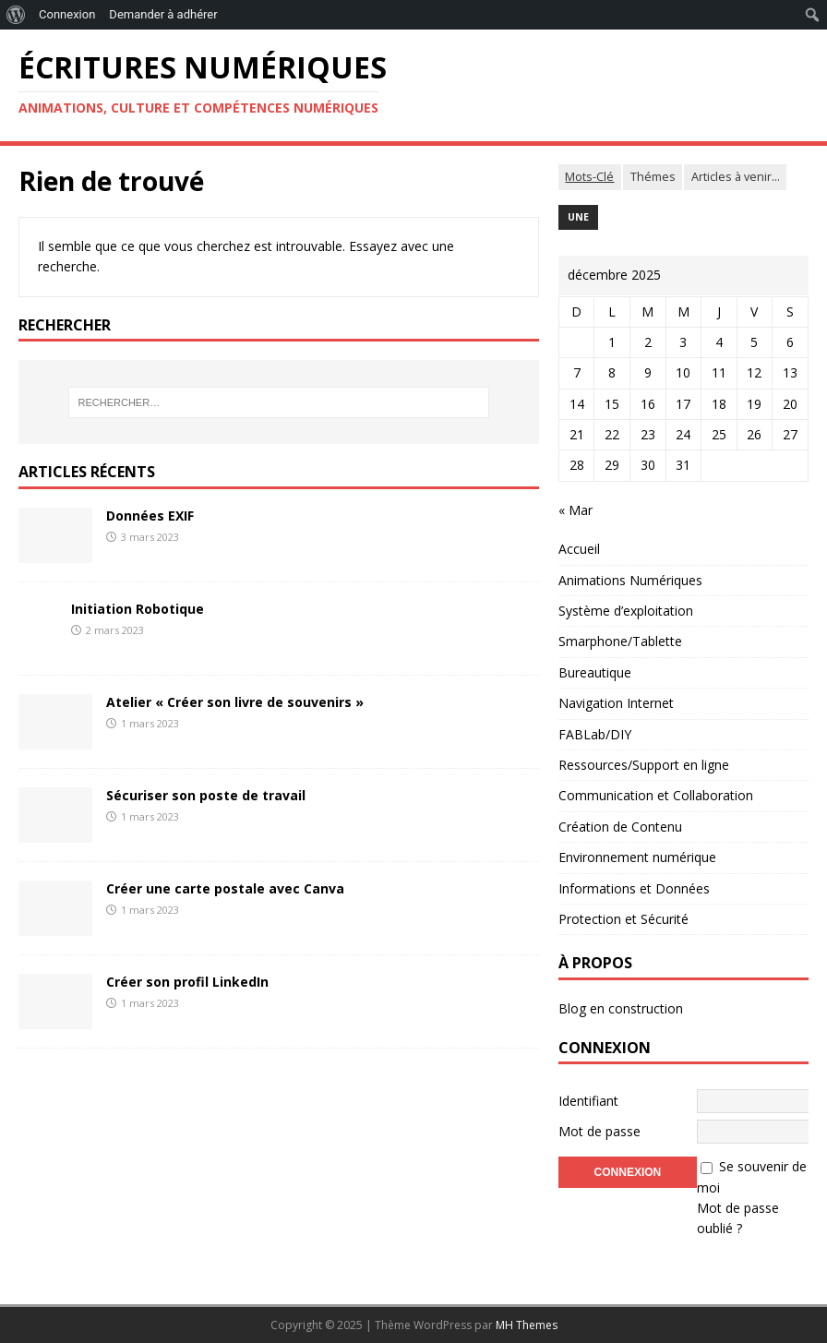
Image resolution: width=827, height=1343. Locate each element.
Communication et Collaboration (655, 795)
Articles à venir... (735, 177)
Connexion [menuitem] (67, 14)
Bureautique (594, 672)
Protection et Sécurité (623, 919)
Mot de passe (599, 1131)
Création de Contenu (620, 826)
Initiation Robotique (137, 609)
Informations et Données (634, 888)
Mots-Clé (589, 177)
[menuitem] (16, 15)
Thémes (653, 177)
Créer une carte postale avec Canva (225, 888)
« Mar (575, 510)
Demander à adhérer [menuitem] (163, 14)
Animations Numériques (630, 580)
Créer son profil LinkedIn (187, 981)
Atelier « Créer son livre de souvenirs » (235, 702)
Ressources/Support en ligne (643, 764)
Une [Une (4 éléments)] (578, 216)
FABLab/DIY (594, 734)
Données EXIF (150, 515)
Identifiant (588, 1100)
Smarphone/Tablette (620, 641)
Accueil (579, 549)
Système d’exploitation (625, 610)
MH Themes (526, 1325)
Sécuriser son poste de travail (206, 795)
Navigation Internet (616, 703)
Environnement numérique (637, 857)
